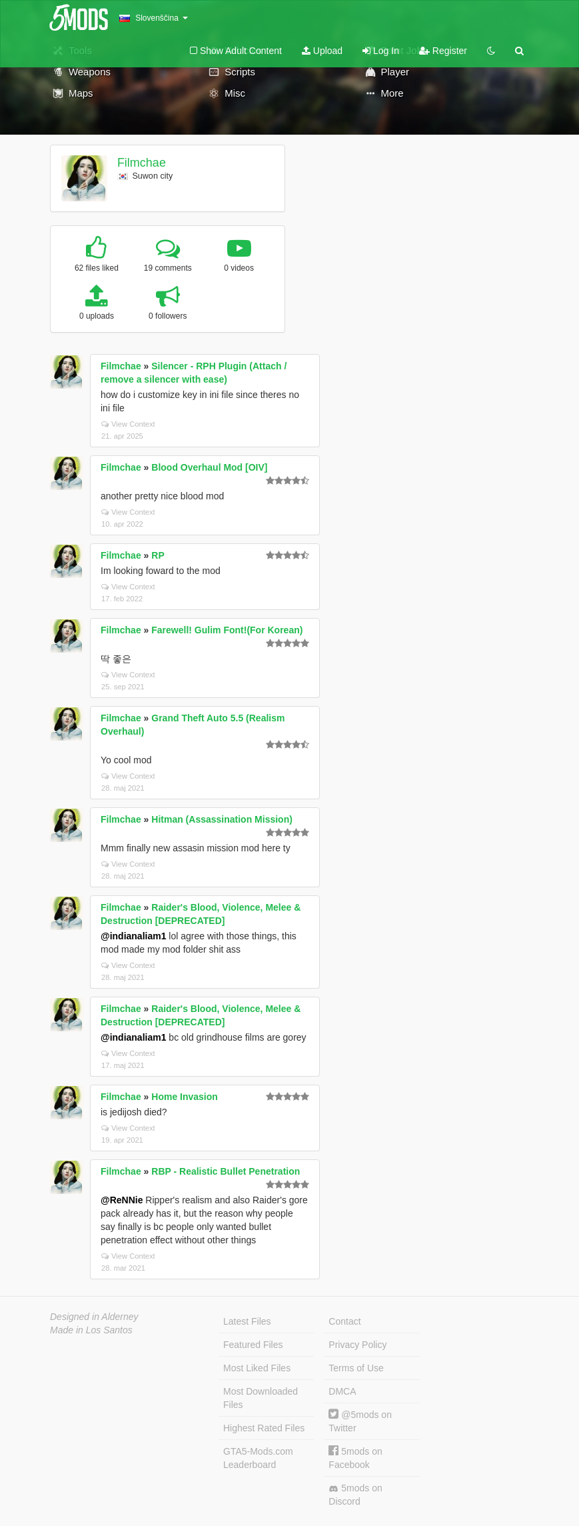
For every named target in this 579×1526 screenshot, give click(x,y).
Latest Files (247, 1321)
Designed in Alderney (94, 1316)
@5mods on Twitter (360, 1421)
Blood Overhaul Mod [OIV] (209, 467)
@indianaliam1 (133, 936)
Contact (344, 1321)
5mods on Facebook (355, 1457)
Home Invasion (184, 1096)
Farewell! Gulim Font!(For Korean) (226, 630)
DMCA (342, 1391)
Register (443, 50)
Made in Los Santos (91, 1330)
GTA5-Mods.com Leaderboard (258, 1458)
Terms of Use (355, 1368)
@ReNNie (122, 1200)
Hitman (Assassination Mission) (221, 819)
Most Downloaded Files (260, 1398)
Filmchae (141, 162)
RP (157, 555)
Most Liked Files (256, 1368)
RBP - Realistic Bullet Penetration (225, 1171)
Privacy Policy (357, 1344)
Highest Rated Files (263, 1428)
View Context (128, 424)
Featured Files (253, 1344)
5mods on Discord (355, 1495)
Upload (322, 50)
